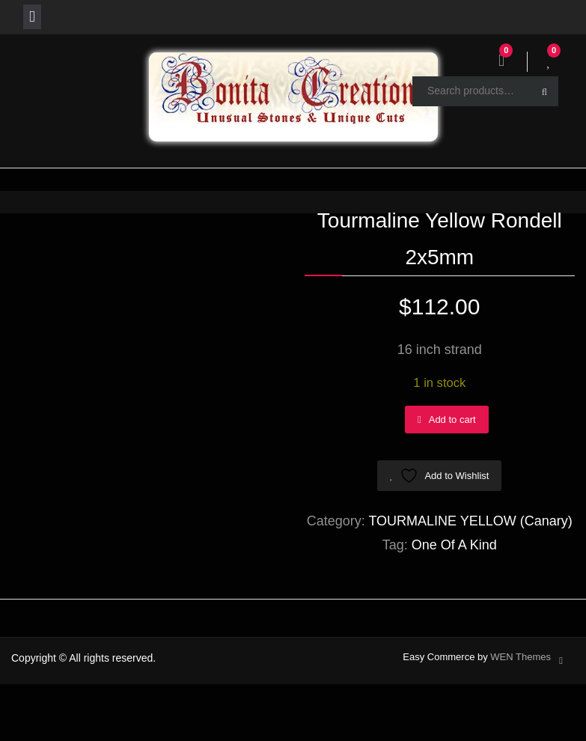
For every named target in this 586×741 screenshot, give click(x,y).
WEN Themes (520, 656)
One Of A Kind (454, 544)
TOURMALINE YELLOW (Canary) (470, 520)
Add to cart (452, 419)
